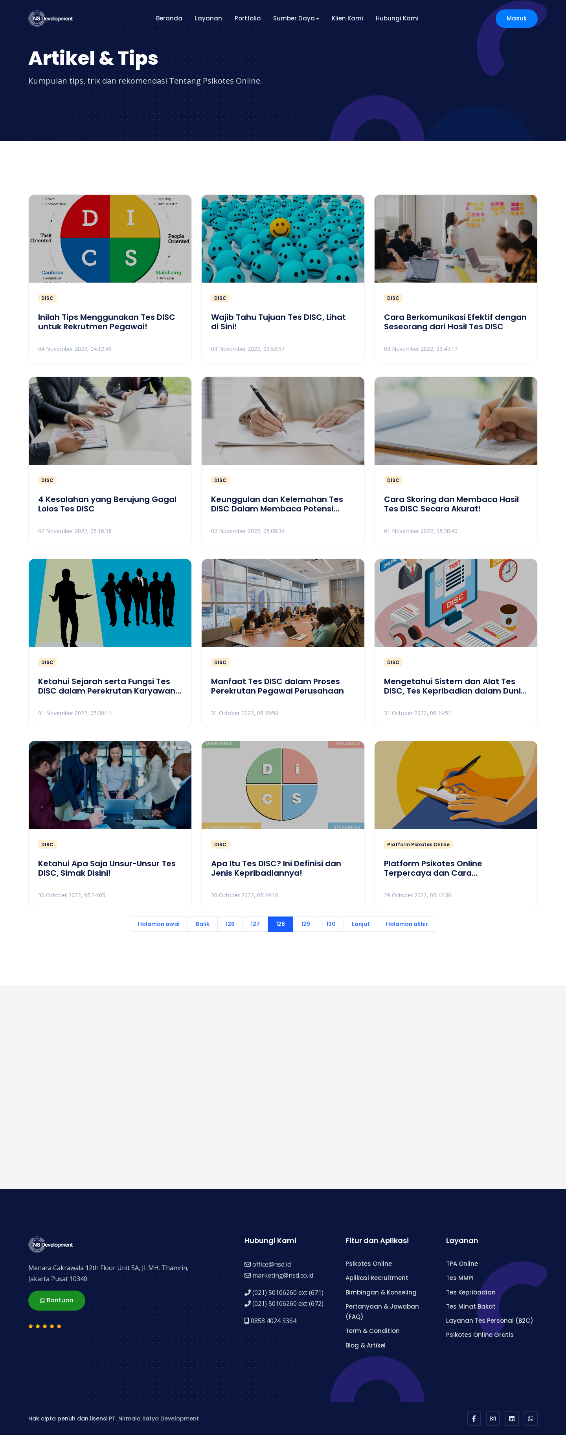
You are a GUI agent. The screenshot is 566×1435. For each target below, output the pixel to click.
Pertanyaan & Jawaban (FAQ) (382, 1311)
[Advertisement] (264, 1087)
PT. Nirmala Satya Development (154, 1418)
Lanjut (361, 924)
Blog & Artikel (365, 1345)
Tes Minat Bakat (471, 1306)
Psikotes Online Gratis (480, 1335)
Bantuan (57, 1301)
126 (230, 924)
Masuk (517, 18)
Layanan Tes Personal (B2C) (489, 1320)
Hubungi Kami (397, 18)
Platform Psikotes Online (418, 844)
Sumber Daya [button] (294, 18)
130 (331, 924)
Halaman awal (159, 924)
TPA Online (462, 1264)
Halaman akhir (407, 924)
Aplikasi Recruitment (376, 1278)
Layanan (208, 18)
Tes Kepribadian (471, 1292)
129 (305, 924)
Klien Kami (347, 18)
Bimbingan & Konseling (381, 1292)
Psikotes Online (368, 1264)
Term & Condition (372, 1331)
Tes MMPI (460, 1278)
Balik (202, 924)
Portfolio (248, 18)
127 (255, 924)
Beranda (169, 18)
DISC (47, 298)
